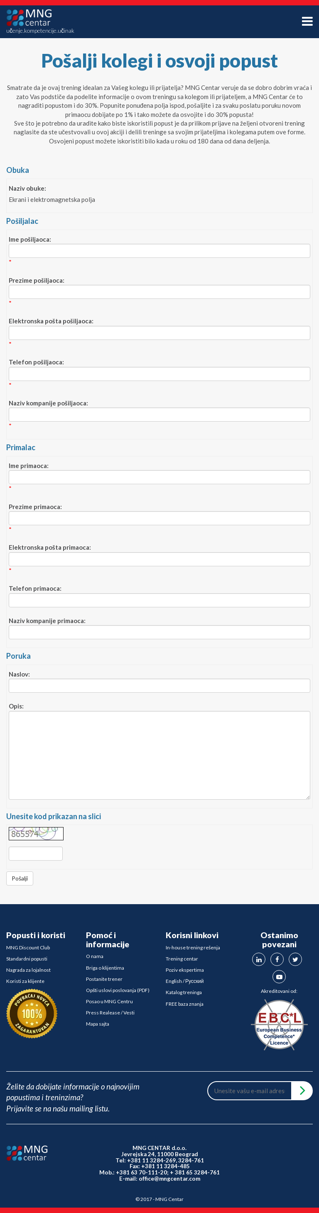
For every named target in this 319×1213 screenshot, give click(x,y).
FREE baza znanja (185, 1004)
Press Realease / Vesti (110, 1012)
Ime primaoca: (29, 465)
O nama (94, 956)
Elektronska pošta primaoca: (50, 547)
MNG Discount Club (28, 947)
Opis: (16, 706)
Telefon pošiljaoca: (36, 362)
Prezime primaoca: (35, 506)
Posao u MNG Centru (109, 1001)
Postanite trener (104, 979)
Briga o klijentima (105, 968)
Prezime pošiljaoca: (36, 280)
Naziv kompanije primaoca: (47, 620)
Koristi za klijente (25, 981)
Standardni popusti (26, 959)
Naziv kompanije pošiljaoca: (48, 403)
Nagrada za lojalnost (28, 970)
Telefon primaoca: (35, 588)
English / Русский (185, 981)
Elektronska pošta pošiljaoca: (51, 321)
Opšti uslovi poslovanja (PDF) (118, 990)
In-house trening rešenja (193, 947)
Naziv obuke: (27, 188)
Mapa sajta (97, 1024)
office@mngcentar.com (169, 1178)
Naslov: (19, 674)
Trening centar (182, 959)
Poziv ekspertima (185, 970)
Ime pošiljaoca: (30, 239)
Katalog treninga (184, 992)
